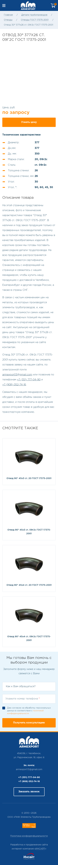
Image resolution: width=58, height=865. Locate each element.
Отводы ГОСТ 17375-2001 (35, 20)
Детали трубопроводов (34, 15)
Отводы (8, 20)
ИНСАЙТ (40, 849)
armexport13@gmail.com (17, 375)
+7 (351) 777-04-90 (29, 380)
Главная (8, 15)
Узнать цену (29, 122)
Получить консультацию (29, 723)
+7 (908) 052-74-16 (14, 384)
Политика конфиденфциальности (29, 836)
